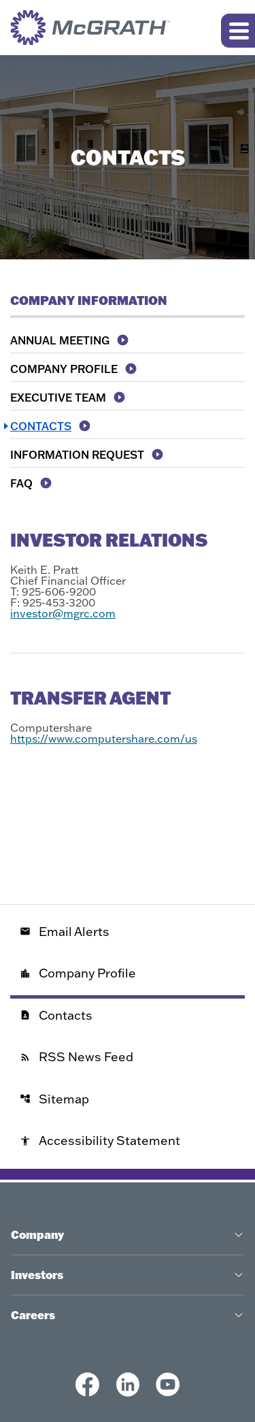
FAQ (21, 483)
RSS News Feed (76, 1057)
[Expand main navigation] (238, 31)
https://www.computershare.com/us (103, 738)
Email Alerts (64, 931)
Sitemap (54, 1099)
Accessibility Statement (100, 1140)
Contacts (40, 426)
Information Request (77, 455)
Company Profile (64, 369)
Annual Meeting (59, 340)
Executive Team (58, 397)
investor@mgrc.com (63, 613)
